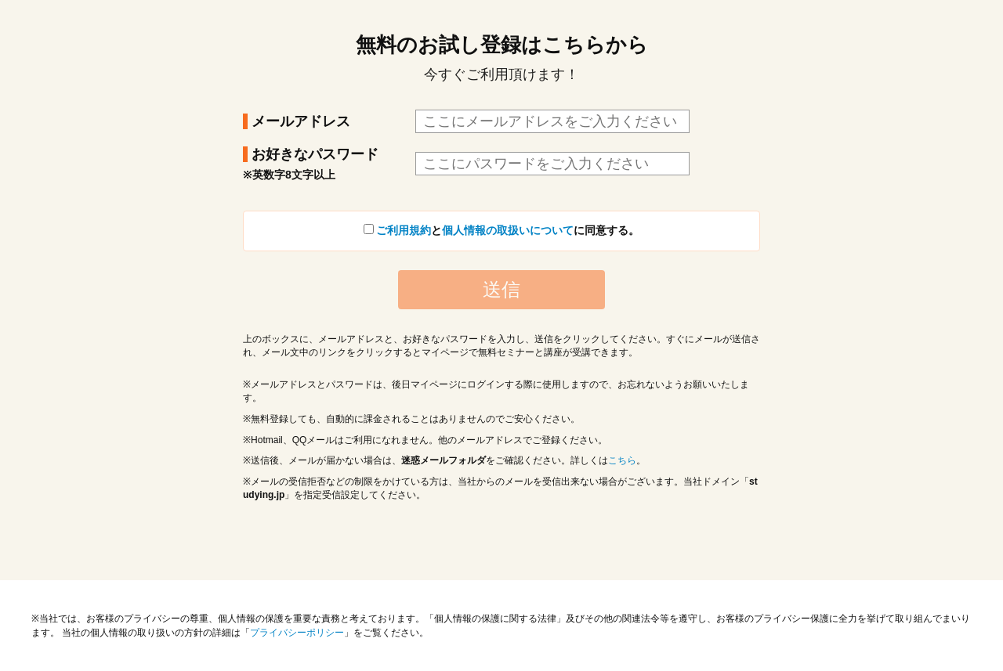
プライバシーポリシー (297, 632)
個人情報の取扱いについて (508, 230)
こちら (622, 460)
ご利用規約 (403, 230)
